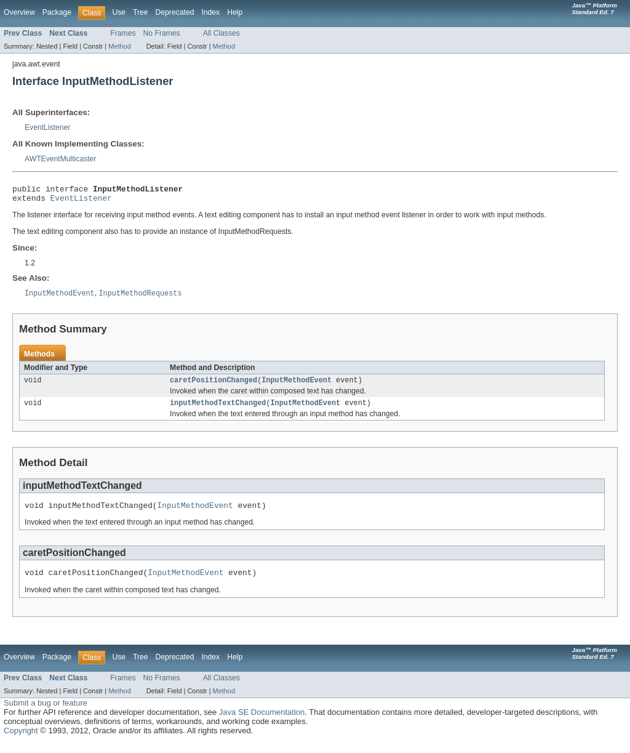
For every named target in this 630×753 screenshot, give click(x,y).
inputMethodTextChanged (218, 409)
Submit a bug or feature (45, 713)
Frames (122, 33)
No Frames (161, 33)
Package (56, 12)
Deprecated (175, 12)
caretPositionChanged (213, 385)
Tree (140, 12)
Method (119, 46)
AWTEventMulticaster (60, 159)
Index (210, 12)
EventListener (47, 127)
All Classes (221, 33)
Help (234, 12)
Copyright (21, 741)
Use (119, 12)
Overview (19, 12)
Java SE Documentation (262, 722)
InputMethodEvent (296, 385)
